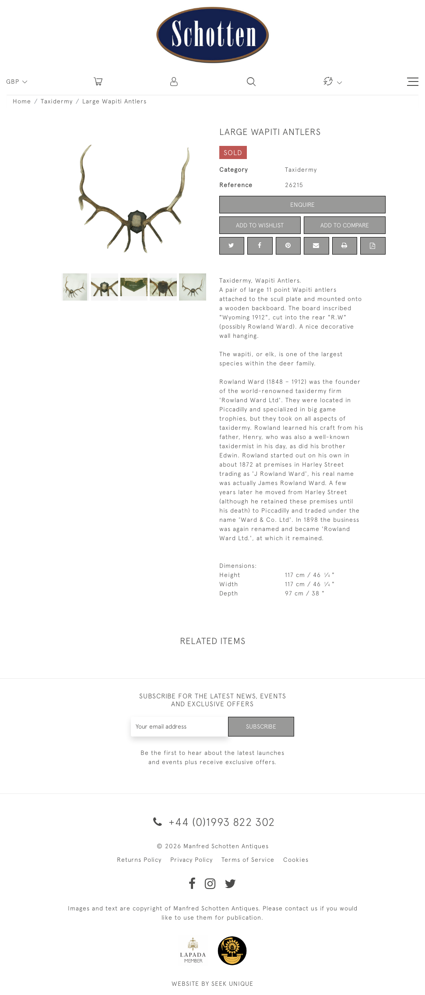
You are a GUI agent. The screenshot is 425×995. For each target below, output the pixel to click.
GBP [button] (13, 81)
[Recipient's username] (179, 727)
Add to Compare (344, 225)
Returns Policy (139, 859)
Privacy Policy (191, 859)
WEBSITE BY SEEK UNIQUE (212, 983)
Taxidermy (57, 101)
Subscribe (261, 726)
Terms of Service (247, 859)
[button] (175, 81)
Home (22, 101)
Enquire (302, 204)
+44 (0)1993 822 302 (212, 821)
